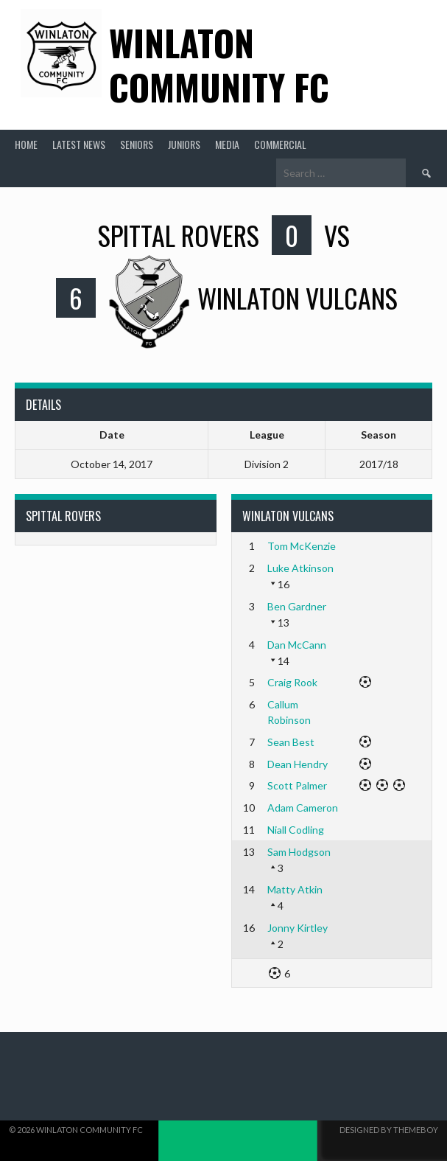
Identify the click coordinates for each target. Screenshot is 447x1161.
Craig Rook (292, 682)
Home (26, 144)
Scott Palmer (297, 785)
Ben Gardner (296, 606)
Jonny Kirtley (297, 927)
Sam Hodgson (299, 852)
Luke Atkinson (300, 568)
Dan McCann (296, 644)
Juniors (184, 144)
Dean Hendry (297, 764)
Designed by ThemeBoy (388, 1129)
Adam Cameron (302, 807)
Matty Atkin (295, 889)
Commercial (280, 144)
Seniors (136, 144)
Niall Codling (295, 829)
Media (227, 144)
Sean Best (290, 742)
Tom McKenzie (301, 546)
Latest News (78, 144)
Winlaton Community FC (219, 64)
